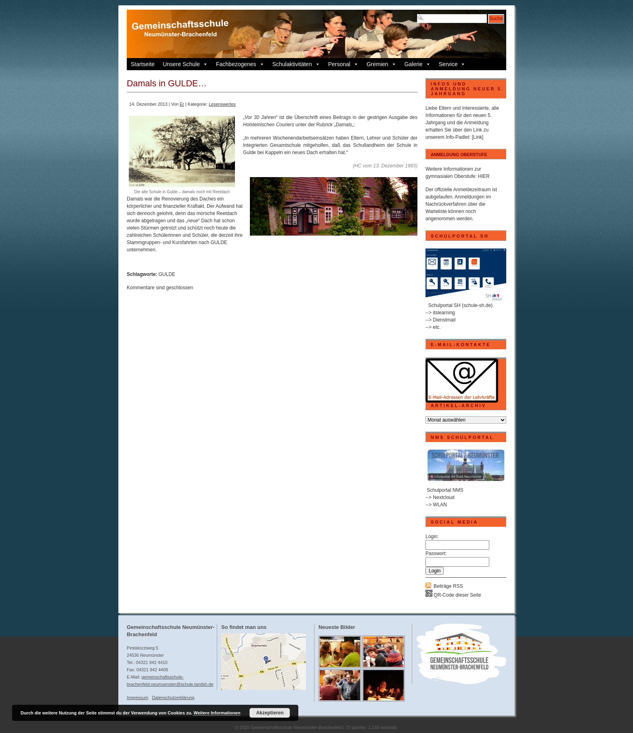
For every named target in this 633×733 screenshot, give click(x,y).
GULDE (167, 274)
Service (452, 64)
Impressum (137, 697)
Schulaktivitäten (296, 64)
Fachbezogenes (240, 64)
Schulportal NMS (445, 490)
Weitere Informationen (216, 712)
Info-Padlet (457, 137)
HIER (484, 176)
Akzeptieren (269, 713)
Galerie (418, 64)
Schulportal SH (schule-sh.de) (460, 305)
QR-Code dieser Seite (453, 595)
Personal (343, 64)
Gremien (381, 64)
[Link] (478, 137)
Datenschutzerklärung (173, 697)
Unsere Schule (185, 64)
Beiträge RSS (448, 586)
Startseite (143, 64)
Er (182, 104)
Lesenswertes (222, 104)
